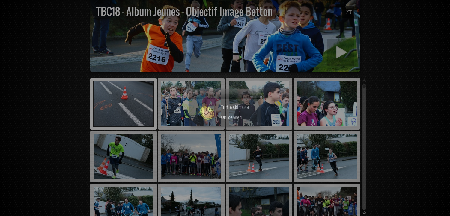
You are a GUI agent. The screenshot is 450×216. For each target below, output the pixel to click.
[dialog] (225, 108)
